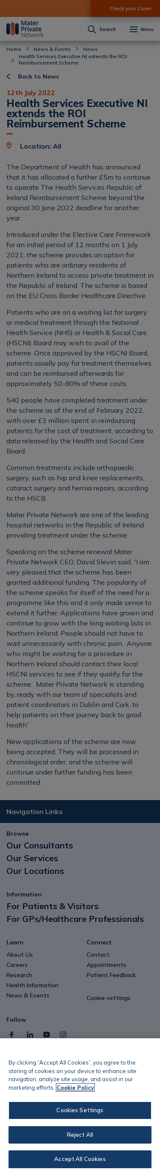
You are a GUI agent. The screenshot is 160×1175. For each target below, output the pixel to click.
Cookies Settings (79, 1110)
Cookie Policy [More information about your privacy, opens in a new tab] (75, 1087)
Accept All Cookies (79, 1158)
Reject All (80, 1134)
